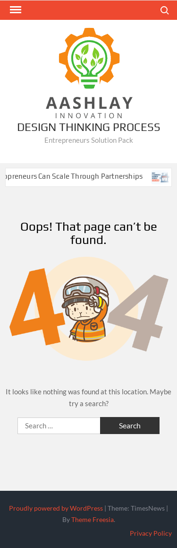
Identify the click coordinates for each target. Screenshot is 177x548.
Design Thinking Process (88, 127)
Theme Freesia (92, 519)
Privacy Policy (151, 533)
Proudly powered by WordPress (56, 508)
